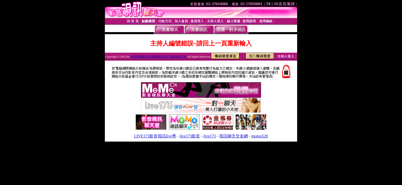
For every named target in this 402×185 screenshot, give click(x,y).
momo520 (259, 136)
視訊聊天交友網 (233, 136)
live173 (210, 136)
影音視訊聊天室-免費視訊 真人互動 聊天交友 (158, 56)
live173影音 (189, 136)
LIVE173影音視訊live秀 (155, 136)
